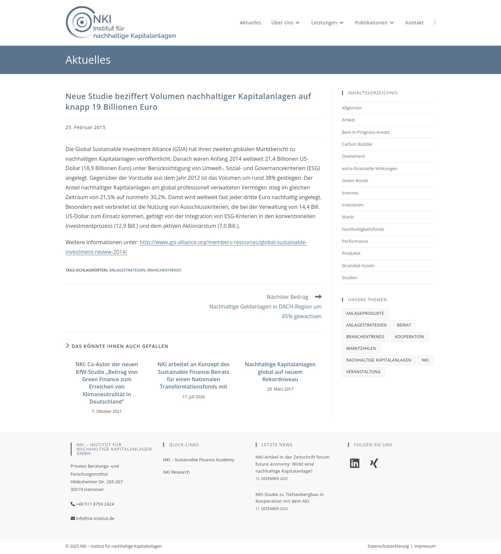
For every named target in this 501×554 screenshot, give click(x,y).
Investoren (353, 205)
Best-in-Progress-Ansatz (366, 132)
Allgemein (352, 108)
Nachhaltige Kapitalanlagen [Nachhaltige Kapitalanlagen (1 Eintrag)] (378, 360)
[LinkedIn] (354, 463)
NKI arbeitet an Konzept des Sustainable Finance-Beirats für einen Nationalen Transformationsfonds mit (194, 375)
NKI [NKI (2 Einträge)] (425, 360)
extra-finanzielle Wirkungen (369, 168)
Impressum (424, 546)
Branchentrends (164, 269)
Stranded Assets (358, 265)
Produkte (351, 253)
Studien (349, 277)
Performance (355, 241)
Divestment (353, 156)
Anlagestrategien (127, 269)
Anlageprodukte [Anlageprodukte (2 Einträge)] (365, 313)
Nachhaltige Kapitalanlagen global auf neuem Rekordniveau (280, 372)
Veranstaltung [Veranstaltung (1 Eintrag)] (363, 372)
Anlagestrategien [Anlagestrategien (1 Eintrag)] (366, 325)
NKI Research (176, 472)
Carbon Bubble (357, 144)
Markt (348, 217)
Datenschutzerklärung (388, 546)
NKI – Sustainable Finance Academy (198, 460)
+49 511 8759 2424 (95, 504)
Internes (350, 193)
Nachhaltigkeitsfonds (363, 229)
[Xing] (374, 463)
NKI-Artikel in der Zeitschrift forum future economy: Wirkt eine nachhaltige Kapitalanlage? (293, 464)
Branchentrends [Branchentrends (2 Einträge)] (365, 337)
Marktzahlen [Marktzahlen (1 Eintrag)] (361, 348)
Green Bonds (355, 180)
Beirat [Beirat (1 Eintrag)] (404, 325)
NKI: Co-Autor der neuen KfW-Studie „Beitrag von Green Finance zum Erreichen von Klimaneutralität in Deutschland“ (106, 383)
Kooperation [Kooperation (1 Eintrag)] (409, 337)
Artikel (348, 120)
